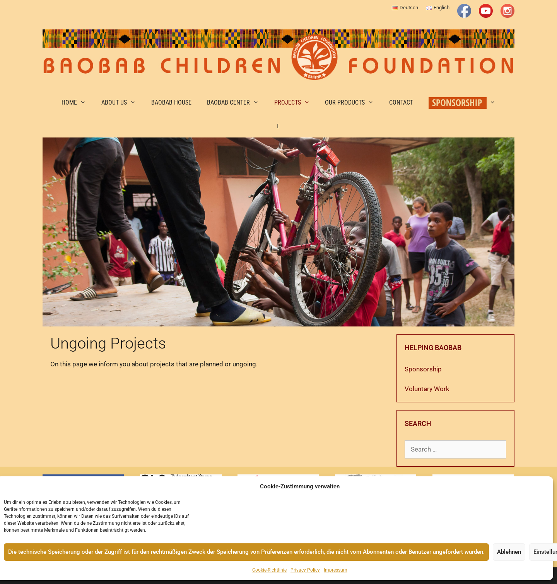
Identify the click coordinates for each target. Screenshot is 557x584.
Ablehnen (509, 551)
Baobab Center (237, 102)
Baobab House (171, 102)
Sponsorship (423, 369)
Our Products (353, 102)
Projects (296, 102)
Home (78, 102)
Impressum (335, 570)
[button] (278, 125)
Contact (401, 102)
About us (122, 102)
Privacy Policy (305, 570)
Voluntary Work (427, 389)
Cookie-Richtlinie (269, 570)
